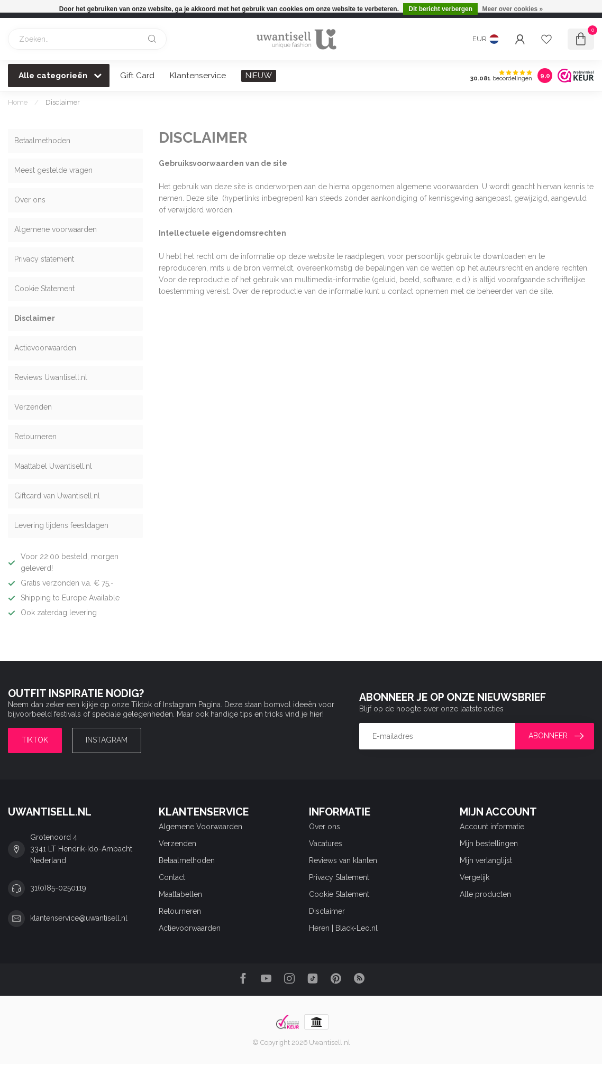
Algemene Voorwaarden (200, 826)
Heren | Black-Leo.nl (343, 928)
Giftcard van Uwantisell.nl (57, 496)
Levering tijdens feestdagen (61, 525)
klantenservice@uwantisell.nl (78, 918)
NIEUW (258, 75)
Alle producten (485, 894)
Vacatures (325, 843)
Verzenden (33, 407)
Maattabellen (180, 894)
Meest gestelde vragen (53, 170)
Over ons (29, 200)
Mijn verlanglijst (486, 860)
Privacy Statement (339, 877)
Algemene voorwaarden (55, 229)
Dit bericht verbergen (440, 9)
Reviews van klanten (343, 860)
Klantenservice (198, 75)
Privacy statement (44, 259)
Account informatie (492, 826)
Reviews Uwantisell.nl (50, 377)
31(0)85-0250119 (58, 888)
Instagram (106, 740)
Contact (172, 877)
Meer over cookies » (512, 9)
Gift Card (137, 75)
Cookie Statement (44, 288)
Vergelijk (474, 877)
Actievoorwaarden (45, 348)
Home (18, 102)
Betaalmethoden (42, 140)
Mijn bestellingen (489, 843)
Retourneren (35, 436)
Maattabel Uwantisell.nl (53, 466)
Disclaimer (62, 102)
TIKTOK (35, 740)
